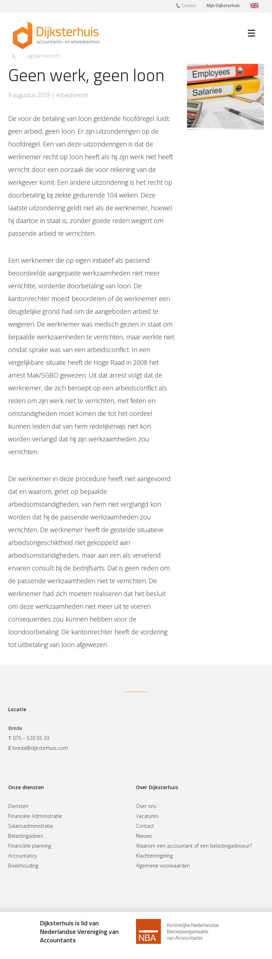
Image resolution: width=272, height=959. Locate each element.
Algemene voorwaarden (163, 865)
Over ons (146, 806)
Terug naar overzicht (40, 56)
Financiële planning (29, 845)
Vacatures (147, 816)
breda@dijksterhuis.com (40, 748)
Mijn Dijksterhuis (223, 5)
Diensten (18, 806)
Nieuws (144, 835)
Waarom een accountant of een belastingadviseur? (194, 845)
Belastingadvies (25, 835)
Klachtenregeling (154, 855)
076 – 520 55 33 (31, 738)
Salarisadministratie (30, 826)
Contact (186, 5)
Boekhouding (23, 865)
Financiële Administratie (35, 816)
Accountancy (22, 855)
